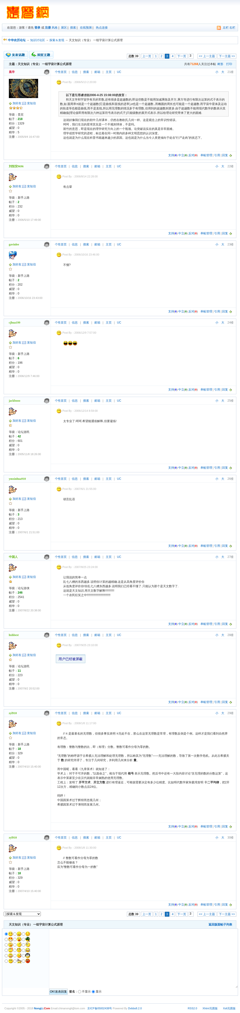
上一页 (146, 56)
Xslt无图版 (229, 1008)
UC (119, 72)
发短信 (31, 103)
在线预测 (86, 27)
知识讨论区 (37, 40)
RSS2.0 (192, 1008)
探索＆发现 (56, 40)
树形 (220, 64)
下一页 (181, 56)
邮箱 (97, 72)
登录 (37, 27)
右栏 (232, 27)
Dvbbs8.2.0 (135, 1008)
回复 (225, 155)
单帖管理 (206, 155)
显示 (99, 991)
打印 (229, 64)
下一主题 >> (227, 56)
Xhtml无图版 (210, 1008)
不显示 (86, 991)
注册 (48, 27)
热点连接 (102, 27)
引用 (217, 155)
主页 (109, 72)
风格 (55, 27)
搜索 (73, 27)
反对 (191, 155)
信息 (75, 72)
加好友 (17, 103)
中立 (181, 155)
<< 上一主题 (207, 56)
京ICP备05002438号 (99, 1008)
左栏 (226, 27)
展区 (64, 27)
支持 (171, 155)
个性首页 (61, 72)
